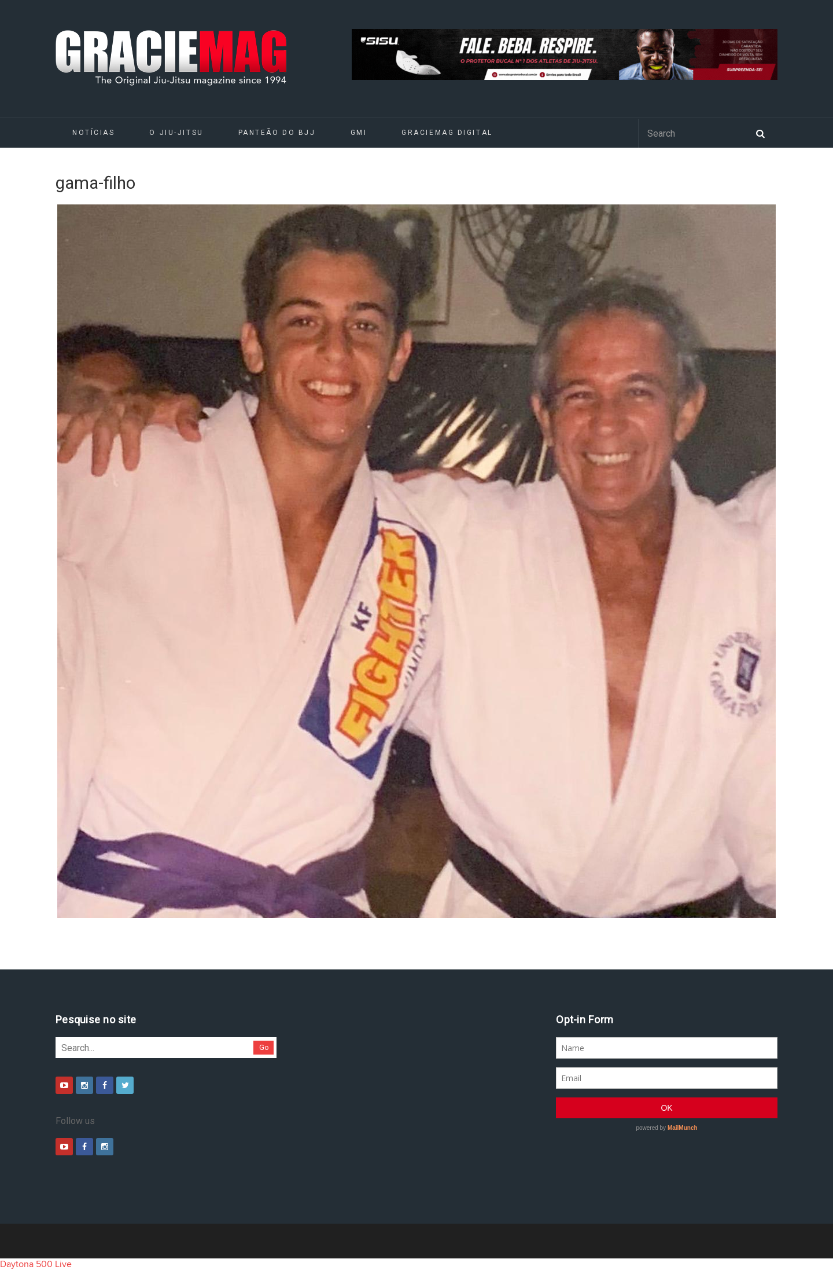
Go (264, 1047)
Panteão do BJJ (277, 133)
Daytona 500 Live (36, 1264)
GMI (359, 133)
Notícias (93, 133)
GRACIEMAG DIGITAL (447, 133)
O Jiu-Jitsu (176, 133)
